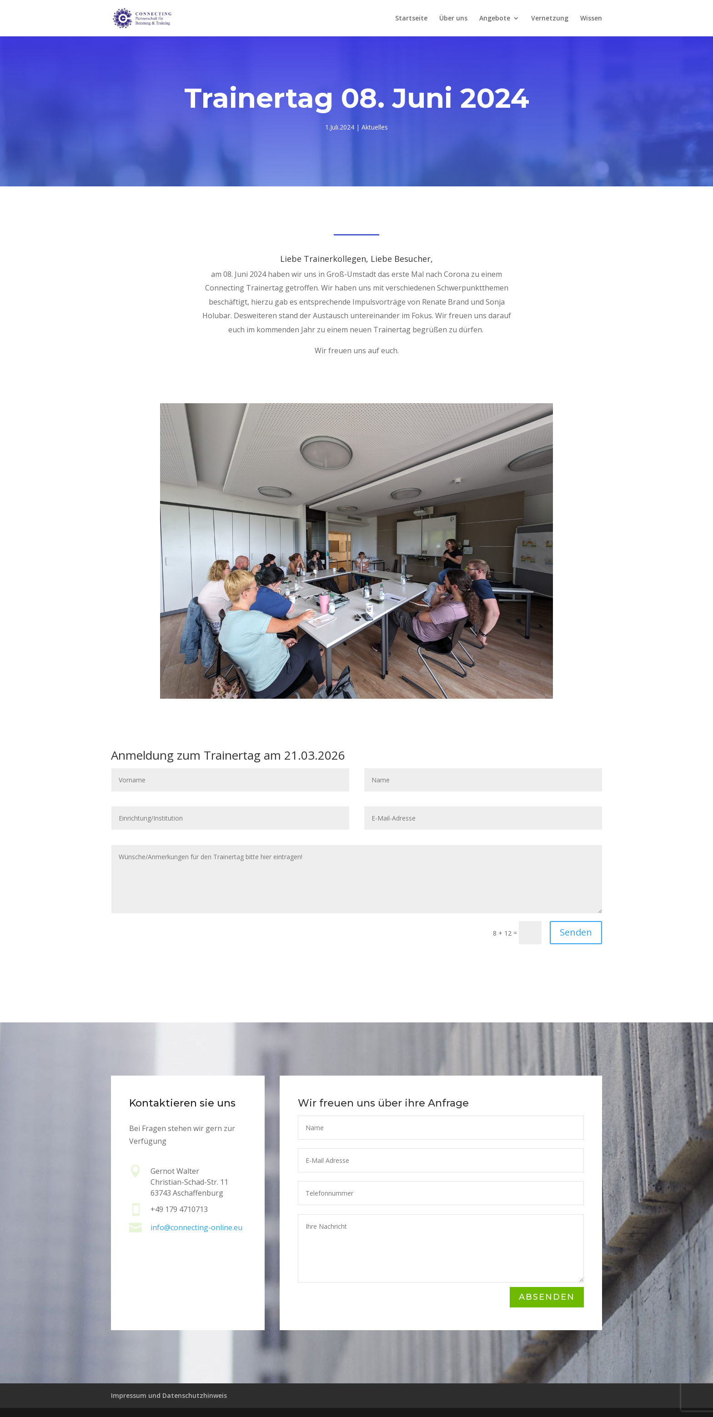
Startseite (411, 18)
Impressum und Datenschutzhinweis (169, 1395)
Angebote (494, 18)
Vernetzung (549, 18)
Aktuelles (375, 127)
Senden (576, 932)
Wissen (591, 18)
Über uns (453, 18)
